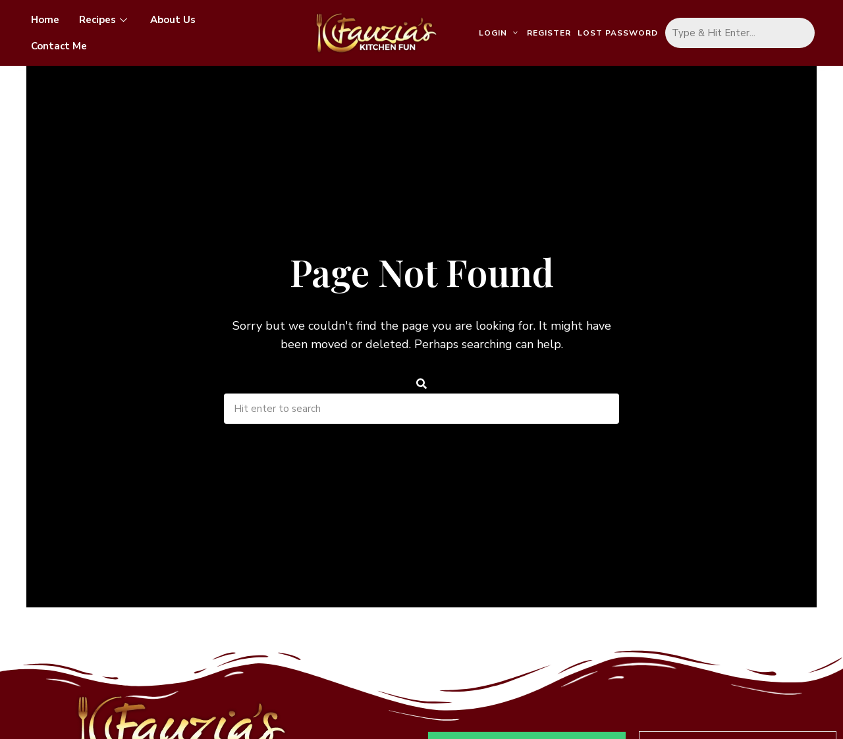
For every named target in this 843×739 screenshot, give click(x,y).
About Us (173, 19)
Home (45, 19)
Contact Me (59, 46)
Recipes (104, 19)
